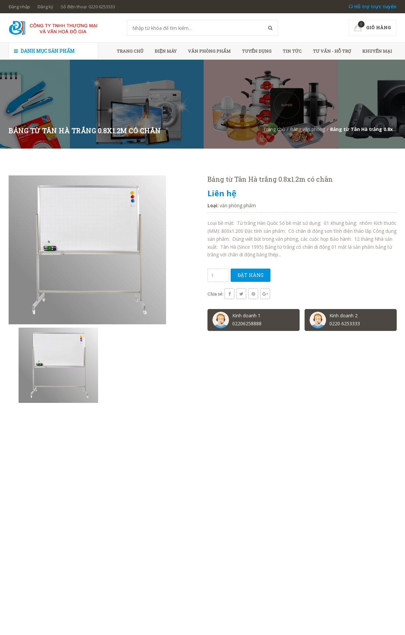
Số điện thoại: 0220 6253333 (88, 7)
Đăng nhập (19, 7)
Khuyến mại (377, 51)
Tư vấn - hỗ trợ (332, 51)
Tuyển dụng (256, 51)
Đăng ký (45, 7)
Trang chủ (130, 51)
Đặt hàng (252, 275)
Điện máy (166, 51)
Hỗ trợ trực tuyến (372, 6)
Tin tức (292, 51)
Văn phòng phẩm (209, 51)
